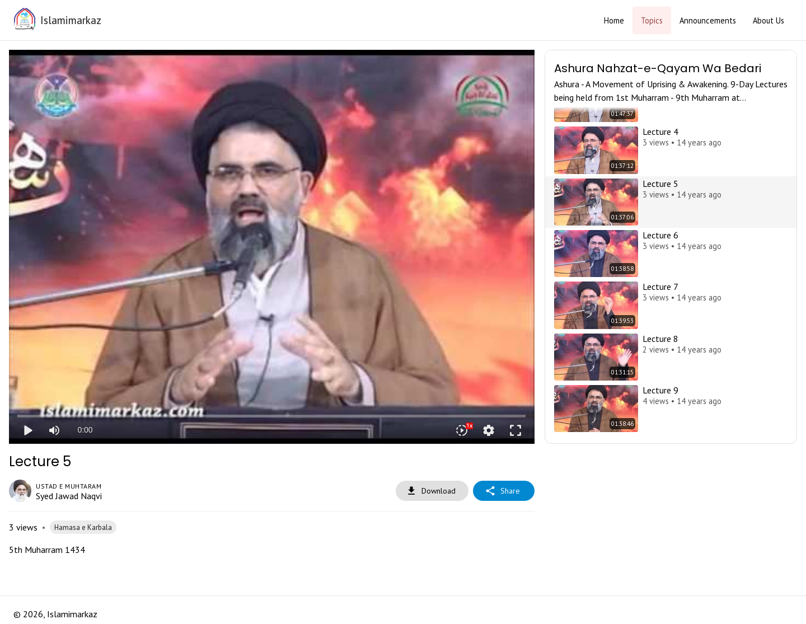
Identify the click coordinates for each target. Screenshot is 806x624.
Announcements (707, 20)
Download (432, 491)
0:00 (84, 429)
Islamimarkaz (70, 20)
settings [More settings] (488, 430)
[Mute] (54, 430)
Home (614, 20)
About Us (768, 20)
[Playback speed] (461, 430)
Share (504, 491)
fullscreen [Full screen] (515, 430)
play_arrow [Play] (27, 430)
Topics (651, 20)
